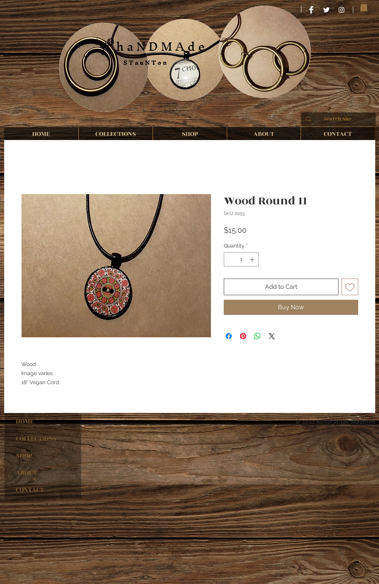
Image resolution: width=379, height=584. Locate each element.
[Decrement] (229, 259)
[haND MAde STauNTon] (341, 10)
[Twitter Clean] (326, 10)
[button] (364, 6)
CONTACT (30, 490)
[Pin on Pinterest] (243, 336)
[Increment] (252, 259)
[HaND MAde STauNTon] (311, 10)
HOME (25, 422)
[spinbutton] (241, 259)
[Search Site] (338, 119)
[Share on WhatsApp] (257, 336)
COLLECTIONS (36, 439)
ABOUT (26, 473)
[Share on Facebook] (228, 336)
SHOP (24, 456)
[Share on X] (271, 336)
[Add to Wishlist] (350, 287)
